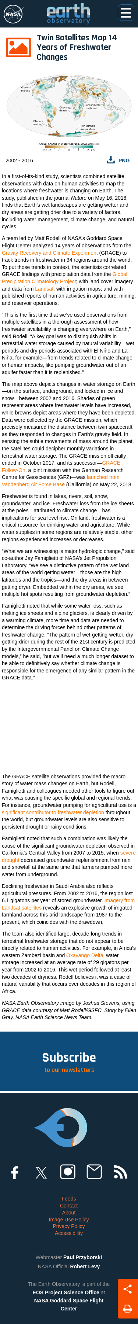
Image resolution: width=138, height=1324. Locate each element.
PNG (124, 160)
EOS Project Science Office (66, 1292)
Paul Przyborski (82, 1257)
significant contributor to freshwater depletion (53, 812)
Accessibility (69, 1233)
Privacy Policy (69, 1226)
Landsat (44, 289)
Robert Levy (85, 1266)
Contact (69, 1206)
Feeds (69, 1199)
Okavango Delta (84, 955)
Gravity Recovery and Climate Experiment (50, 253)
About (69, 1213)
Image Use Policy (69, 1219)
